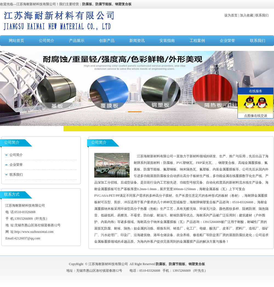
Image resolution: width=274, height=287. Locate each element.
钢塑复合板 (123, 4)
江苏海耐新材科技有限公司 (36, 4)
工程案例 (197, 41)
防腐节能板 (103, 4)
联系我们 (257, 41)
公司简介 (46, 41)
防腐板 (87, 4)
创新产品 (107, 41)
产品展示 (76, 41)
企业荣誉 (227, 41)
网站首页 (16, 41)
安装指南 (167, 41)
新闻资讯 (137, 41)
